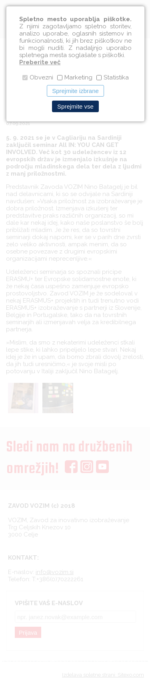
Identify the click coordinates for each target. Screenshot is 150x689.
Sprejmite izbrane (75, 90)
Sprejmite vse (75, 106)
